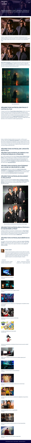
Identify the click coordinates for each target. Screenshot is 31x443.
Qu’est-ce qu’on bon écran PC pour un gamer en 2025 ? (10, 290)
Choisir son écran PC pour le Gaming (7, 277)
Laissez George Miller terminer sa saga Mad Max (9, 410)
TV (15, 9)
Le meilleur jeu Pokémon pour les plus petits (8, 331)
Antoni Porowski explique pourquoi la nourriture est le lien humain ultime (13, 423)
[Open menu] (29, 2)
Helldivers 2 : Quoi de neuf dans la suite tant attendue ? (10, 370)
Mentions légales (16, 441)
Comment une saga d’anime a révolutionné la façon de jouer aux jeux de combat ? (14, 344)
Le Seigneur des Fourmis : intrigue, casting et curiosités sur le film (8, 261)
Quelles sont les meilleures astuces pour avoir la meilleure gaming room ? (13, 357)
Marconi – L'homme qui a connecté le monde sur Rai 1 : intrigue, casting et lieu (23, 261)
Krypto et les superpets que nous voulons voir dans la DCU (11, 436)
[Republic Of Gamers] (4, 3)
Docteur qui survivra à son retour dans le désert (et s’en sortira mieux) (12, 383)
